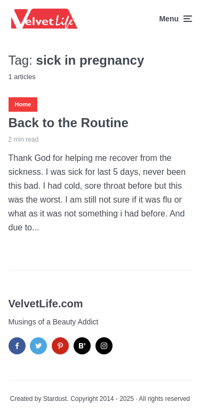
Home (23, 104)
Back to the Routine (69, 122)
